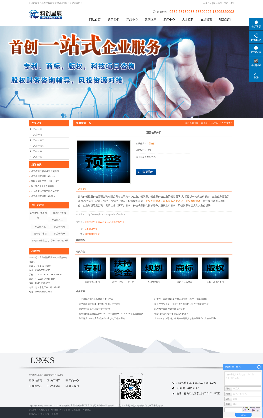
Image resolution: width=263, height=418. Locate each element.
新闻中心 (169, 19)
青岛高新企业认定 (40, 240)
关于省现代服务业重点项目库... (46, 171)
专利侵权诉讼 (91, 229)
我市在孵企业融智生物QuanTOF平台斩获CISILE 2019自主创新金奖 (111, 313)
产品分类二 (38, 134)
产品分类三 (38, 140)
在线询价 (146, 172)
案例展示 (150, 19)
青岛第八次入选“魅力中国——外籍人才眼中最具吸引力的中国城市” (186, 318)
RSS (226, 3)
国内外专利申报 (92, 282)
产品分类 (37, 151)
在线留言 (206, 19)
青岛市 (55, 414)
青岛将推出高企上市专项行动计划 (95, 309)
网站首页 (95, 19)
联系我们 (225, 19)
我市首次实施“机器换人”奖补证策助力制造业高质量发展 (180, 299)
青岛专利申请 (40, 233)
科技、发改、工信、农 (123, 282)
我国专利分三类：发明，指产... (46, 181)
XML (232, 3)
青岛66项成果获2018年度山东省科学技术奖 (99, 304)
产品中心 (132, 19)
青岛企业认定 (114, 405)
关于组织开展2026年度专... (44, 196)
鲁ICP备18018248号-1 (39, 410)
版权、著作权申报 (59, 240)
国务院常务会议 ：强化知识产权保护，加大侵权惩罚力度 (181, 304)
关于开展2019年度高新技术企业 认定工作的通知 (102, 318)
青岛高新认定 (104, 222)
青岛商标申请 (59, 212)
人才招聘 (187, 19)
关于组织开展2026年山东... (44, 176)
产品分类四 (38, 145)
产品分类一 (38, 129)
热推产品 (33, 414)
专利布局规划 (153, 282)
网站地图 (217, 3)
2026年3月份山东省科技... (43, 186)
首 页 (203, 123)
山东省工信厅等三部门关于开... (46, 191)
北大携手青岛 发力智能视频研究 (169, 309)
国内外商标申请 (92, 234)
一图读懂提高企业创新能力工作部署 (96, 299)
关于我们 (113, 19)
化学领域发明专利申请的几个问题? (171, 313)
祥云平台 (65, 410)
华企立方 (87, 410)
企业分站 (207, 3)
